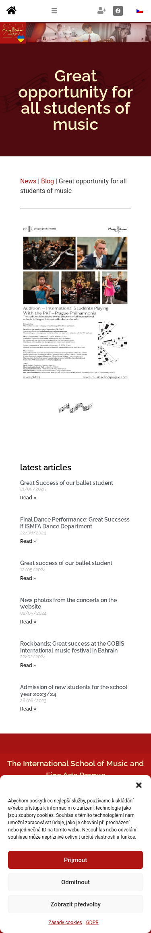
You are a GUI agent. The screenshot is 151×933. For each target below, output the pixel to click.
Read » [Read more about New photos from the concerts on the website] (28, 622)
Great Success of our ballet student (66, 483)
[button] (139, 785)
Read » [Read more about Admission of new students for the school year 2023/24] (28, 709)
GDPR (92, 922)
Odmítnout (75, 882)
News (28, 181)
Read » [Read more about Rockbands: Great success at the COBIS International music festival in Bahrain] (28, 665)
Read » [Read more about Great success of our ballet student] (28, 578)
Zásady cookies (65, 922)
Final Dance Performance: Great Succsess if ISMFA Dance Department (75, 523)
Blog (47, 181)
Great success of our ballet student (66, 563)
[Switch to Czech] (139, 11)
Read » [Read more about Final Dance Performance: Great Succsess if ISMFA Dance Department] (28, 541)
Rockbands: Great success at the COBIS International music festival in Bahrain (72, 647)
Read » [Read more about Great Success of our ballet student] (28, 498)
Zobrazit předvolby (75, 904)
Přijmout (75, 860)
